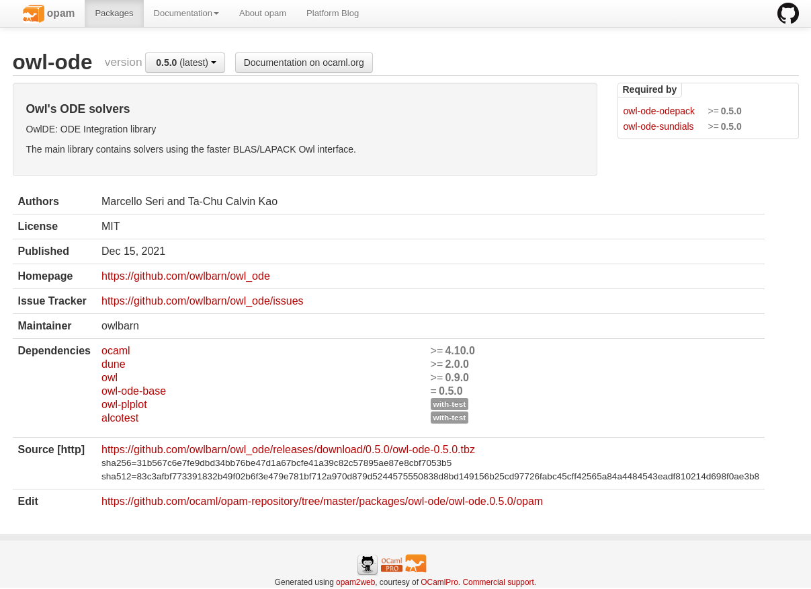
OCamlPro (439, 582)
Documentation (186, 13)
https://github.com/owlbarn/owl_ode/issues (202, 301)
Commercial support (497, 582)
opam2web (355, 582)
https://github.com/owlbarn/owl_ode (185, 276)
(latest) (186, 62)
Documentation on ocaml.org (304, 62)
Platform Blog (332, 13)
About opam (262, 13)
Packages (114, 13)
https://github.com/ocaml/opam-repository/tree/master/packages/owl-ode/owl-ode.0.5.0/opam (322, 501)
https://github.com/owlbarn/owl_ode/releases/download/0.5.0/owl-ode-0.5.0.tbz (288, 449)
